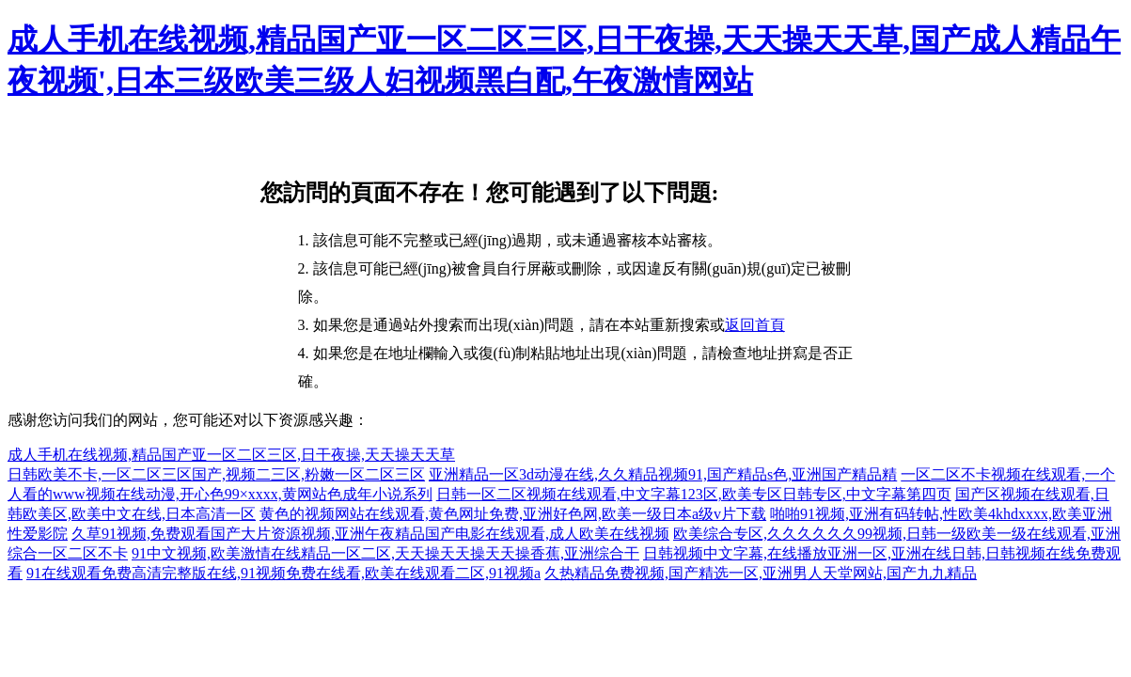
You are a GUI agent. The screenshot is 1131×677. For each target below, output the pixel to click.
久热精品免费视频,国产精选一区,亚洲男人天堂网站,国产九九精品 (760, 573)
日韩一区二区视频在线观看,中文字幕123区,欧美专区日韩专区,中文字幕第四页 (693, 494)
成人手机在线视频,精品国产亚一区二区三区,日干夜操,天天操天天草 (231, 455)
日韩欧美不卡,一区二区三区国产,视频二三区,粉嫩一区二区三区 (216, 474)
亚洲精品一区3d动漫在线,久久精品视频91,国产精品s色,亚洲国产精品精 (663, 474)
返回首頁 (755, 325)
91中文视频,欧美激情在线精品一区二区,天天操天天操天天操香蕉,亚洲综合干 (385, 553)
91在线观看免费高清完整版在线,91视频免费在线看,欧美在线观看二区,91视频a (283, 573)
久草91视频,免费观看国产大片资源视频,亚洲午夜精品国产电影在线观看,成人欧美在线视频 (370, 534)
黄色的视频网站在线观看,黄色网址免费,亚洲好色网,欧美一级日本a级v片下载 (512, 514)
